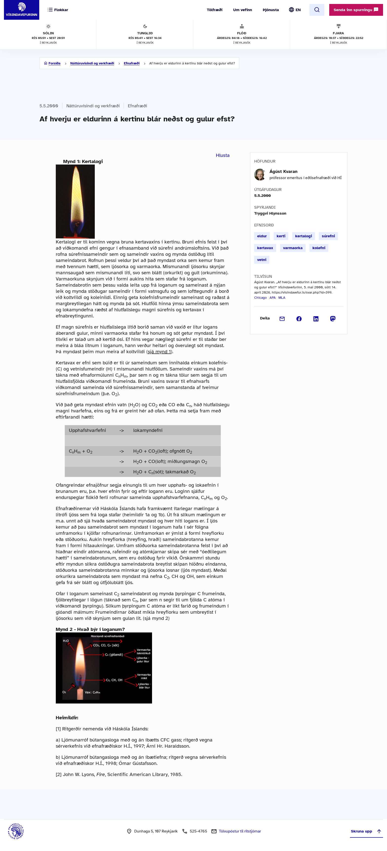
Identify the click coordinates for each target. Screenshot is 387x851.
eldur (262, 236)
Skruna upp (366, 831)
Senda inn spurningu (356, 9)
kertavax (265, 247)
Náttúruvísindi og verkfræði (92, 63)
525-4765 (198, 831)
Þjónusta (271, 9)
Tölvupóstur (240, 831)
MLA (281, 298)
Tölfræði (214, 9)
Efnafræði (131, 63)
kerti (281, 236)
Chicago (260, 298)
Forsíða (54, 63)
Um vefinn (242, 9)
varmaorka (293, 247)
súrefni (328, 236)
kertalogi (303, 236)
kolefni (318, 247)
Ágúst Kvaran (283, 171)
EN (298, 9)
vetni (261, 259)
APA (273, 298)
